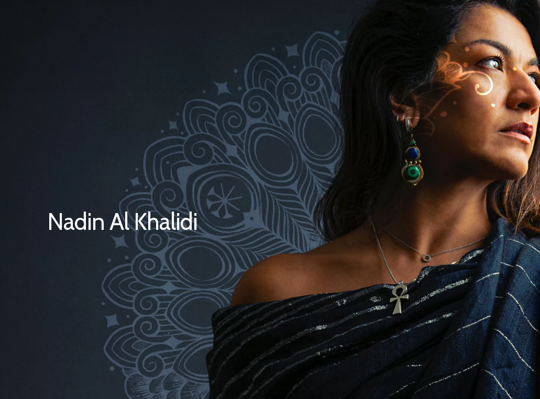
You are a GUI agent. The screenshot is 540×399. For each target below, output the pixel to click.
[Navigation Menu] (475, 47)
